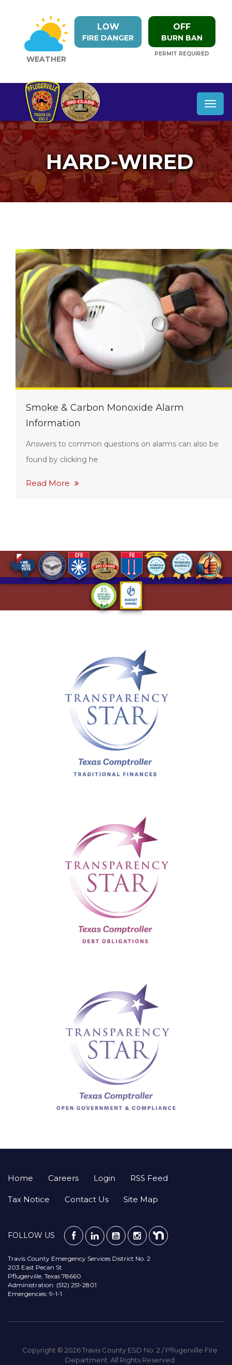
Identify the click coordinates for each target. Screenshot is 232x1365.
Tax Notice (29, 1199)
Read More (52, 483)
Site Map (140, 1199)
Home (20, 1178)
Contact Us (87, 1199)
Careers (63, 1178)
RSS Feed (149, 1178)
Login (104, 1178)
